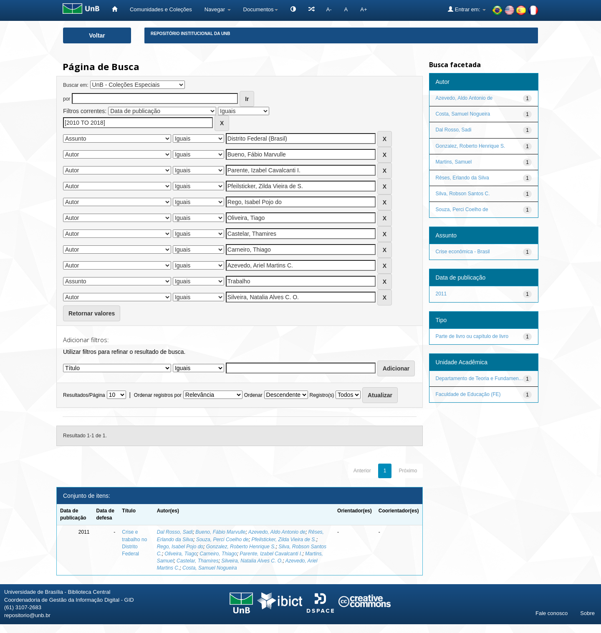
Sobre (587, 613)
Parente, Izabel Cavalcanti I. (271, 554)
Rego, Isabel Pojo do (180, 547)
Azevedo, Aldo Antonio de (277, 532)
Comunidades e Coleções (161, 9)
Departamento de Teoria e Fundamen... (479, 378)
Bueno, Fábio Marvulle (220, 532)
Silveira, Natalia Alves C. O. (252, 561)
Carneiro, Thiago (218, 554)
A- (329, 9)
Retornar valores (91, 313)
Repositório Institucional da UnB (190, 33)
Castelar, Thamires (198, 561)
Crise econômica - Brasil (463, 252)
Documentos (260, 9)
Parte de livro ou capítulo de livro (472, 336)
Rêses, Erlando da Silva (462, 178)
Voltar (97, 35)
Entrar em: (467, 9)
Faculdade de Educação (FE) (468, 394)
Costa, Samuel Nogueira (209, 568)
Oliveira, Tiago (180, 554)
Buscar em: (75, 85)
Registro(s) (321, 395)
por (66, 99)
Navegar (218, 9)
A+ (363, 9)
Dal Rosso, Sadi (175, 532)
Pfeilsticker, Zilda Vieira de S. (283, 539)
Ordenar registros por (158, 395)
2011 (441, 294)
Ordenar (253, 395)
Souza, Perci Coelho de (222, 539)
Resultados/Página (84, 395)
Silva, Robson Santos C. (463, 194)
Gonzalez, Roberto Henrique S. (241, 547)
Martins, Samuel (454, 162)
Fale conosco (551, 613)
